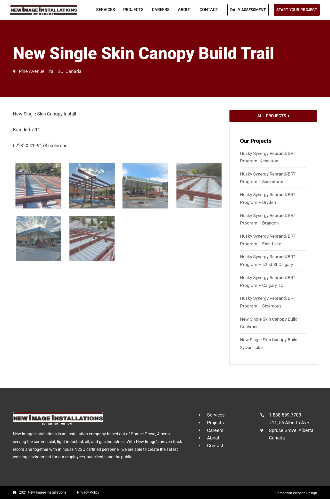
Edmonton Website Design (296, 493)
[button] (248, 10)
